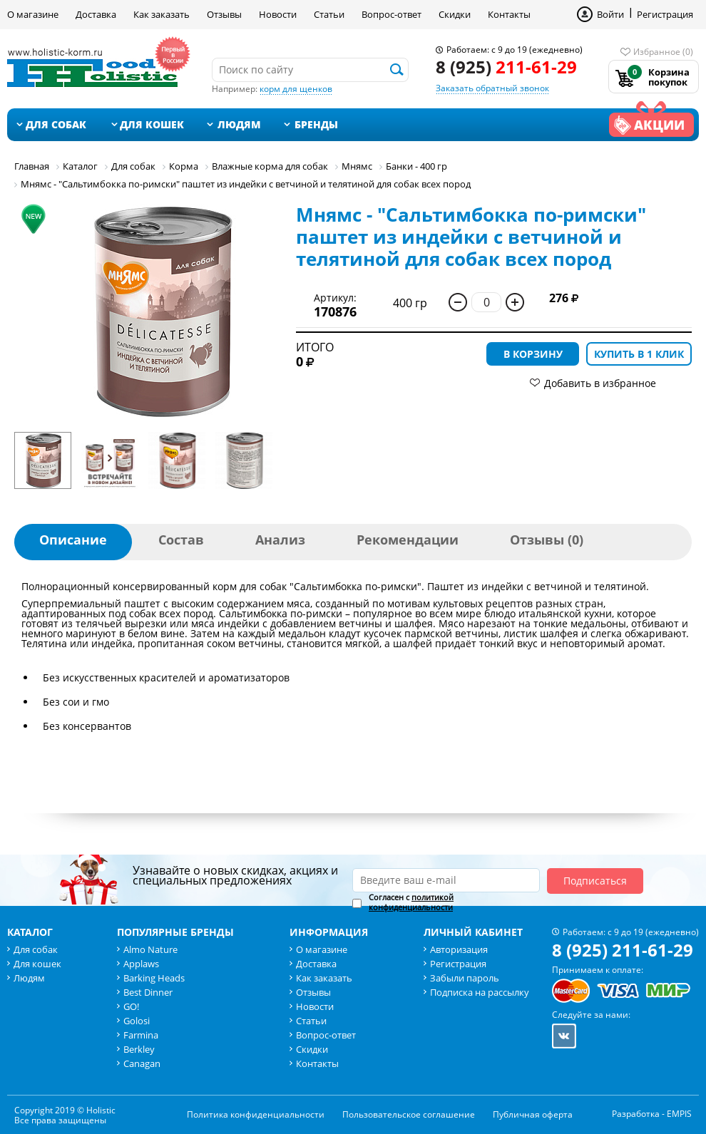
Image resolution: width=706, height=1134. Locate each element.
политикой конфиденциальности (411, 902)
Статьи (329, 14)
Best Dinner (148, 992)
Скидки (455, 14)
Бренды (316, 124)
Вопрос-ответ (391, 14)
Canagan (141, 1063)
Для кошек (152, 124)
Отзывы (224, 14)
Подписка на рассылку (479, 992)
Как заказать (161, 14)
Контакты (509, 14)
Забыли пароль (464, 977)
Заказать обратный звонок (492, 88)
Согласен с (411, 902)
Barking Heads (154, 977)
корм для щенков (296, 89)
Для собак (56, 124)
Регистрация (665, 14)
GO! (131, 1006)
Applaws (141, 963)
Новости (278, 14)
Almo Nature (150, 949)
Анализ (280, 539)
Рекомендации (408, 539)
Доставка (96, 14)
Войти (610, 14)
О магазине (32, 14)
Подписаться (595, 880)
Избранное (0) (663, 52)
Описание (73, 539)
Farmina (140, 1035)
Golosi (136, 1020)
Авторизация (459, 949)
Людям (239, 124)
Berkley (139, 1049)
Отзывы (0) (546, 539)
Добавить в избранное (600, 383)
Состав (181, 539)
